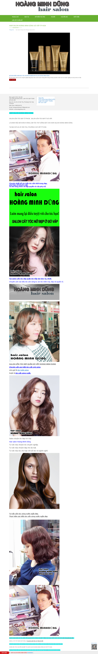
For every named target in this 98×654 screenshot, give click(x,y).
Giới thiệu (76, 16)
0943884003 (22, 652)
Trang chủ (15, 16)
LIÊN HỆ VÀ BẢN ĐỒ (17, 20)
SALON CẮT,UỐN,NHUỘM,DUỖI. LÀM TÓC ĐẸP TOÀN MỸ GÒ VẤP (46, 100)
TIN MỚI (53, 16)
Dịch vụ (26, 16)
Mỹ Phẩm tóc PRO (40, 16)
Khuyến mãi (64, 16)
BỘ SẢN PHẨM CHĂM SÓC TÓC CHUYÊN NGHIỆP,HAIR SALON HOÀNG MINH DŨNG (29, 75)
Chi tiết (12, 79)
